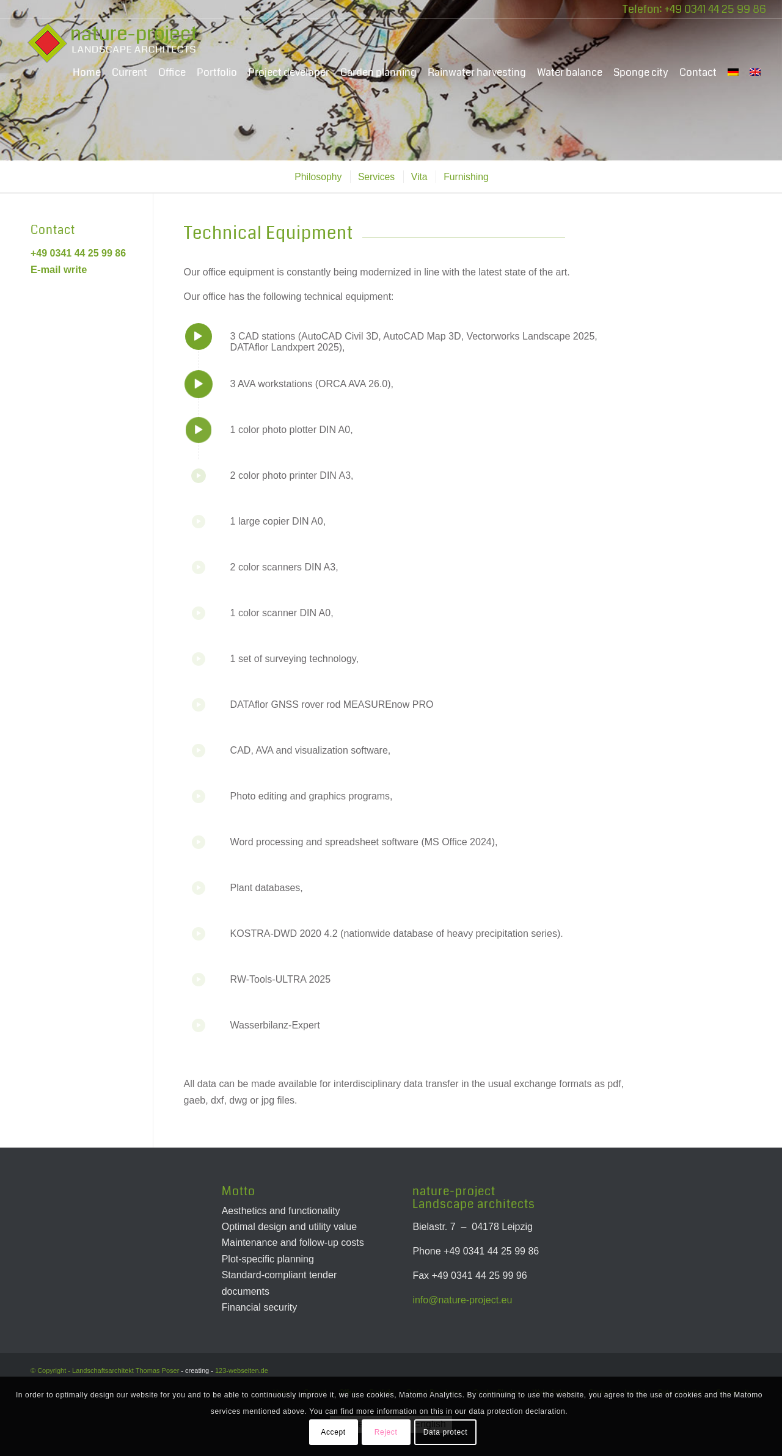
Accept (333, 1432)
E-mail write (59, 269)
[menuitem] (86, 73)
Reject (386, 1432)
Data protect (445, 1432)
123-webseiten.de (241, 1370)
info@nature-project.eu (462, 1300)
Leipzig (517, 1226)
